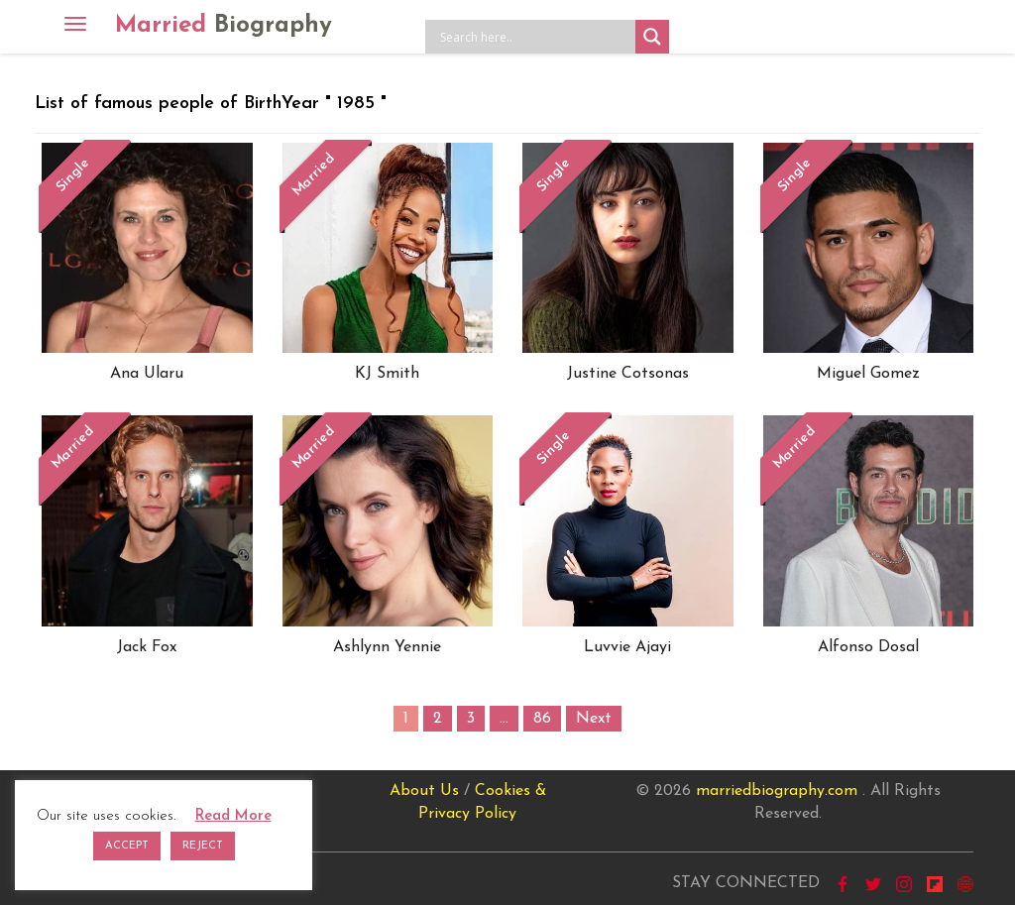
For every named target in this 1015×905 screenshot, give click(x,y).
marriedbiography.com (776, 791)
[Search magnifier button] (652, 37)
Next (594, 719)
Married (223, 26)
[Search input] (535, 37)
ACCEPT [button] (127, 846)
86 (542, 719)
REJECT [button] (202, 846)
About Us (424, 791)
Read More (233, 816)
